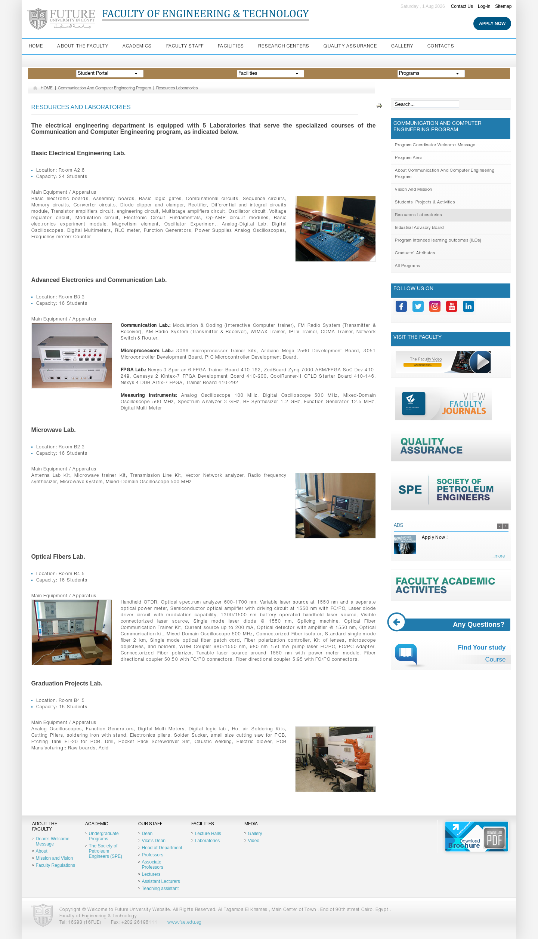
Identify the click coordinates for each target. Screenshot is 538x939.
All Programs (407, 266)
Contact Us (462, 6)
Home (36, 46)
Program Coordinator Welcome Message (435, 145)
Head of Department (162, 847)
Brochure (476, 836)
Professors (152, 854)
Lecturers (151, 874)
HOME (47, 88)
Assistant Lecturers (161, 881)
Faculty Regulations (55, 865)
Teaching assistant (160, 888)
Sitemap (503, 6)
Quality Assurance (350, 46)
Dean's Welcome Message (52, 841)
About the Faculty (82, 46)
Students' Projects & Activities (425, 202)
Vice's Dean (154, 840)
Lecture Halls (208, 833)
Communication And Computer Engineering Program (104, 88)
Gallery (402, 46)
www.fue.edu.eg (184, 922)
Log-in (484, 6)
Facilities (231, 46)
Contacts (440, 46)
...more (498, 556)
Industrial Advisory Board (419, 228)
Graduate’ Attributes (415, 253)
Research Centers (283, 46)
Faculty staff (185, 46)
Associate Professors (152, 864)
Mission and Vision (54, 858)
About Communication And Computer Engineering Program (444, 174)
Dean (147, 833)
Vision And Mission (413, 190)
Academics (137, 46)
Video (253, 840)
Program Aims (409, 158)
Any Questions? (452, 625)
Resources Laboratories (177, 88)
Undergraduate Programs (104, 836)
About (41, 851)
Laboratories (207, 840)
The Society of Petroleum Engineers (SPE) (105, 851)
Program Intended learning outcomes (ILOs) (438, 241)
